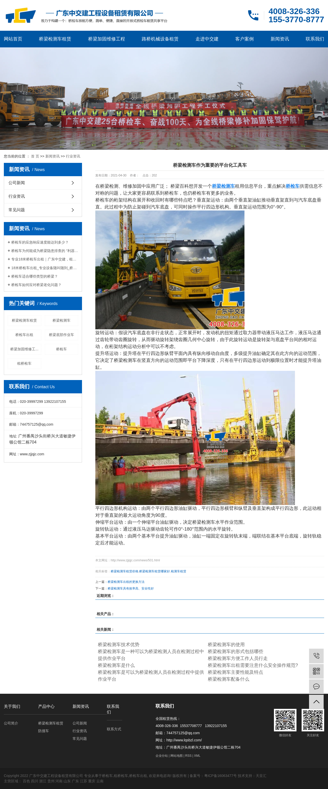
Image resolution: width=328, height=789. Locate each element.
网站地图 (176, 756)
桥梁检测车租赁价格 (124, 571)
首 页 (35, 156)
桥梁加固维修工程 (106, 38)
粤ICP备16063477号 (220, 776)
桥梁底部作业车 (61, 335)
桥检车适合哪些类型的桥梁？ (34, 276)
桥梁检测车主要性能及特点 (235, 672)
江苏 (83, 781)
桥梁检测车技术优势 (118, 644)
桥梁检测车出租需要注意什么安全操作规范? (253, 665)
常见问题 (16, 210)
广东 (75, 781)
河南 (59, 781)
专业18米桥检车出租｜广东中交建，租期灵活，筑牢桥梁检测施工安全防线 (44, 259)
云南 (100, 781)
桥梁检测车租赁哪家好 (154, 571)
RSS (188, 756)
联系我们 (315, 38)
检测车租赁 (178, 571)
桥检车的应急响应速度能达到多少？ (40, 242)
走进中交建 (207, 38)
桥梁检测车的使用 (226, 644)
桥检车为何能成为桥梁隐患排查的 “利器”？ (44, 251)
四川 (34, 781)
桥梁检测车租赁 (55, 38)
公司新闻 (16, 183)
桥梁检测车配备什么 (228, 679)
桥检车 (61, 349)
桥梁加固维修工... (24, 349)
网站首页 (13, 38)
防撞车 (43, 731)
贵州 (51, 781)
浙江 (42, 781)
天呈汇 (261, 776)
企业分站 (162, 756)
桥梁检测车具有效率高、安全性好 (131, 588)
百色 (26, 781)
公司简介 (11, 723)
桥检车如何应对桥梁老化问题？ (36, 285)
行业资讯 (73, 156)
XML (197, 756)
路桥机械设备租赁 (160, 38)
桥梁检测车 (61, 320)
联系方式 (114, 729)
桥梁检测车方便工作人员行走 (238, 658)
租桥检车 (24, 363)
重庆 (91, 781)
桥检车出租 (24, 335)
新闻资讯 (280, 38)
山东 (67, 781)
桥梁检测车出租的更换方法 (126, 582)
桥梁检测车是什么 (116, 665)
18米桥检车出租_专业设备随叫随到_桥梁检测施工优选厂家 (44, 268)
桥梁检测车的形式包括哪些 (235, 651)
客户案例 (244, 38)
